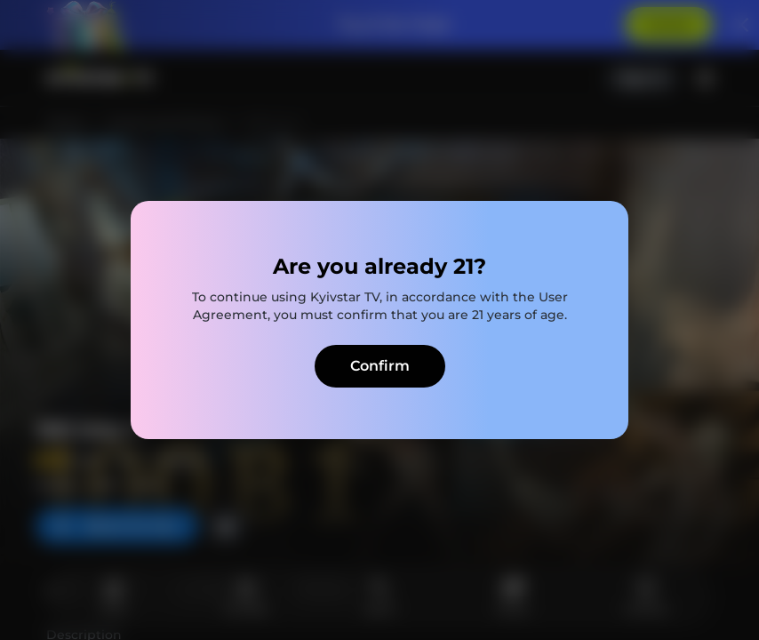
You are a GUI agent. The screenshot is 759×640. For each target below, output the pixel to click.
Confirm (380, 365)
